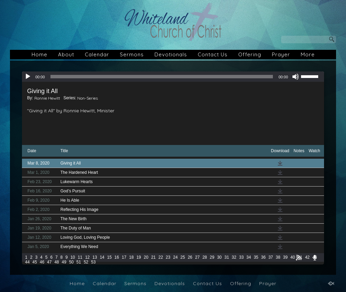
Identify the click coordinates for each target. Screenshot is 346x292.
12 (87, 257)
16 (116, 257)
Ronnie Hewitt (47, 98)
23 (168, 257)
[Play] (27, 76)
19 (138, 257)
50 (71, 262)
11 (80, 257)
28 (205, 257)
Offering (249, 54)
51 (79, 262)
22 (161, 257)
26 (190, 257)
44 (27, 262)
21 (153, 257)
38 (278, 257)
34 (248, 257)
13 (94, 257)
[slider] (161, 76)
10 (72, 257)
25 (183, 257)
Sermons (132, 54)
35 (256, 257)
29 (212, 257)
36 (263, 257)
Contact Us (213, 54)
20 (146, 257)
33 (241, 257)
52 (86, 262)
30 (219, 257)
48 (56, 262)
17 (124, 257)
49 (64, 262)
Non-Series (87, 98)
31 (226, 257)
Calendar (97, 54)
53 (93, 262)
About (66, 54)
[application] (173, 76)
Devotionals (170, 54)
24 (175, 257)
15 (109, 257)
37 (270, 257)
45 (34, 262)
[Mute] (295, 76)
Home (39, 54)
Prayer (281, 54)
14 (102, 257)
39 (285, 257)
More (308, 54)
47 (49, 262)
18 (131, 257)
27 (197, 257)
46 (42, 262)
